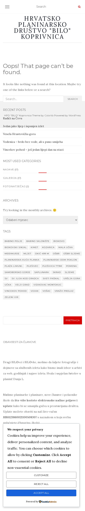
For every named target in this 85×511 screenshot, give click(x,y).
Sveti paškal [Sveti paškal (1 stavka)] (51, 278)
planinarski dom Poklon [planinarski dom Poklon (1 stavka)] (60, 260)
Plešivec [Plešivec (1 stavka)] (32, 266)
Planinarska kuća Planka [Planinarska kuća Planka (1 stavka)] (22, 260)
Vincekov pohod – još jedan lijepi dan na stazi (33, 149)
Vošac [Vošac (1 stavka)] (47, 291)
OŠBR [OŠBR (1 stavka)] (56, 253)
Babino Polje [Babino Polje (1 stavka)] (13, 241)
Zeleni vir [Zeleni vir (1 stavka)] (11, 297)
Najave (8, 169)
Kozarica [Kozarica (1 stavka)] (48, 247)
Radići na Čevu (12, 118)
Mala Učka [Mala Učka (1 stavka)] (65, 247)
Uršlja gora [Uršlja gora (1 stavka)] (71, 278)
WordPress (75, 115)
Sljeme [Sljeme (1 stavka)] (69, 272)
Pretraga (73, 320)
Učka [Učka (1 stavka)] (8, 284)
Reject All (41, 483)
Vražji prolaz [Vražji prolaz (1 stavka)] (64, 291)
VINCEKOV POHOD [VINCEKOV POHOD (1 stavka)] (16, 291)
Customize (41, 475)
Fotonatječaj (14, 186)
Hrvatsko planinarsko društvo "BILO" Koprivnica (42, 27)
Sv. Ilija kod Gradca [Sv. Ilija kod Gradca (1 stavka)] (25, 278)
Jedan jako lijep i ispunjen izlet (23, 126)
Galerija (10, 177)
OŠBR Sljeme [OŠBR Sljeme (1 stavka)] (71, 253)
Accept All (41, 492)
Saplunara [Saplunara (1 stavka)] (41, 272)
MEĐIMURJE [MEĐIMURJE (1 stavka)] (12, 253)
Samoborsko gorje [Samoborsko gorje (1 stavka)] (17, 272)
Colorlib (48, 115)
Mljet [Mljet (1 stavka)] (27, 253)
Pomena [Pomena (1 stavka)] (71, 266)
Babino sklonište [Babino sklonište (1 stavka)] (37, 241)
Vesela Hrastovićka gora (19, 134)
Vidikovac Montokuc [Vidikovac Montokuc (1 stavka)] (47, 284)
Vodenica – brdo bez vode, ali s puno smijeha (33, 142)
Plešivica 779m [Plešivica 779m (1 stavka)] (52, 266)
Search (73, 98)
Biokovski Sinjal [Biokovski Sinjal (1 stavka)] (16, 247)
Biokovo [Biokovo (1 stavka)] (59, 241)
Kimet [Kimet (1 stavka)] (34, 247)
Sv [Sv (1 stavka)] (6, 278)
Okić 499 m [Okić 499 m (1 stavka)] (42, 253)
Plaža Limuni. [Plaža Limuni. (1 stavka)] (14, 266)
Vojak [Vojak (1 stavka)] (35, 291)
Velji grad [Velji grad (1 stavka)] (22, 284)
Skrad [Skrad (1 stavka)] (57, 272)
